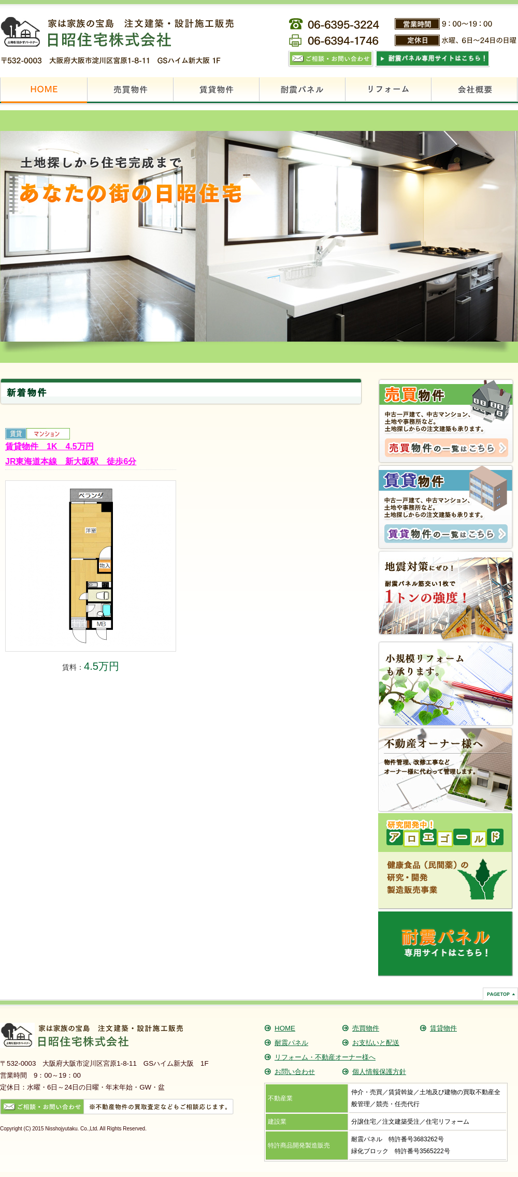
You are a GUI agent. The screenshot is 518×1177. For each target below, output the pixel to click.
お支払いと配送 (375, 1043)
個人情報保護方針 (379, 1072)
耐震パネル (291, 1043)
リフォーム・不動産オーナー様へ (325, 1057)
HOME (285, 1028)
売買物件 (365, 1028)
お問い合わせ (295, 1072)
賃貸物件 (443, 1028)
